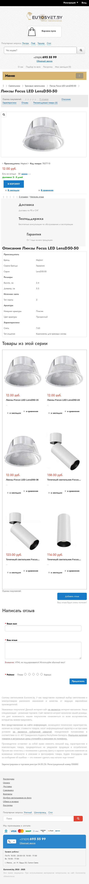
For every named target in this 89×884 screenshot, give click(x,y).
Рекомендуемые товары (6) (45, 102)
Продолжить (78, 681)
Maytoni (24, 163)
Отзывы (24, 102)
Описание (66, 99)
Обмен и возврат (11, 801)
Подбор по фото (33, 66)
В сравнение (47, 190)
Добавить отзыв (72, 596)
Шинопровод (40, 812)
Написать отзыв (37, 196)
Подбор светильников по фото (17, 797)
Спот (49, 43)
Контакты (7, 794)
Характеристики (9, 102)
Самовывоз (8, 790)
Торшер (41, 43)
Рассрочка (48, 66)
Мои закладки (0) (63, 66)
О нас (20, 66)
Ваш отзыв (12, 640)
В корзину (14, 183)
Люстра (25, 43)
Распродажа (8, 779)
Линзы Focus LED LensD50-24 (63, 400)
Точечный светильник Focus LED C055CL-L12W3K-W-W (36, 559)
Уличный (28, 812)
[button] (85, 2)
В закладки (13, 190)
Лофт (33, 43)
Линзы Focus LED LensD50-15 (22, 400)
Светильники (14, 85)
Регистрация (70, 2)
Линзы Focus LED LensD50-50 (63, 85)
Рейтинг (10, 674)
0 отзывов (44, 99)
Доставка (7, 786)
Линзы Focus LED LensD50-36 (22, 479)
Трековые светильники (35, 85)
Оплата (6, 782)
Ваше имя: (12, 623)
